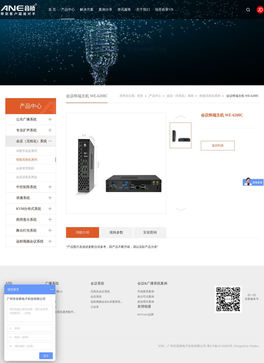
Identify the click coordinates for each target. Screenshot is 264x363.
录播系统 (23, 198)
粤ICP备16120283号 (219, 346)
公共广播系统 (26, 119)
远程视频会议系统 (29, 241)
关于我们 (143, 9)
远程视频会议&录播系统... (107, 301)
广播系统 (52, 283)
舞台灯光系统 (26, 230)
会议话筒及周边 (26, 177)
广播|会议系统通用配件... (60, 312)
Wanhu (254, 346)
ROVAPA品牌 (145, 314)
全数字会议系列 (26, 150)
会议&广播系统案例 (152, 283)
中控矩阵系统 (26, 187)
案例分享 (105, 9)
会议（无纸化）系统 (31, 141)
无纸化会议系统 (100, 291)
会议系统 (97, 283)
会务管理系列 (25, 168)
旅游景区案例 (145, 301)
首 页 (52, 9)
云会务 (95, 306)
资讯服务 (124, 9)
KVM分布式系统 (28, 209)
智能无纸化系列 (26, 159)
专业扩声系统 (26, 130)
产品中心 (68, 9)
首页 (140, 95)
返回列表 (218, 145)
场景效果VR (164, 9)
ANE (8, 283)
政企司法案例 (145, 296)
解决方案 (87, 9)
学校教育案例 (145, 291)
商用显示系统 (26, 219)
